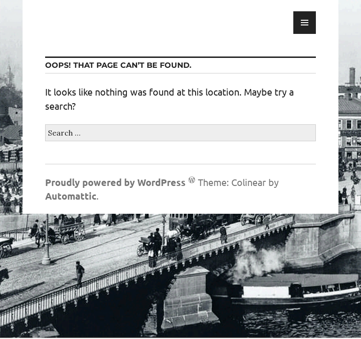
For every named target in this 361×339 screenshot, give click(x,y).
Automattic (70, 196)
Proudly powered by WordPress (115, 182)
